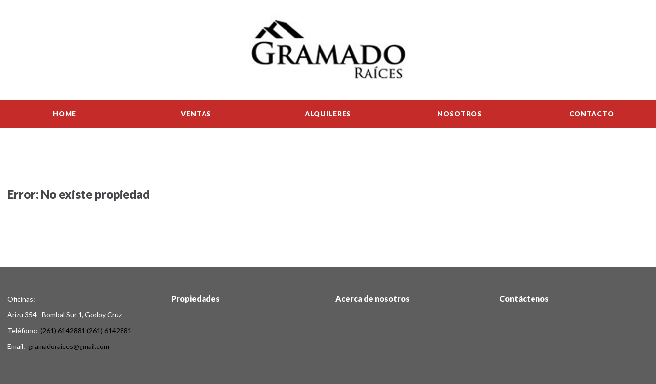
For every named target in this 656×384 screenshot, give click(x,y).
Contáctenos (524, 298)
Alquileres (328, 114)
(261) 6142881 (63, 330)
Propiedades (195, 298)
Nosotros (459, 114)
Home (64, 114)
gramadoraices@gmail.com (68, 346)
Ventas (196, 114)
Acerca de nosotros (372, 298)
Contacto (591, 114)
